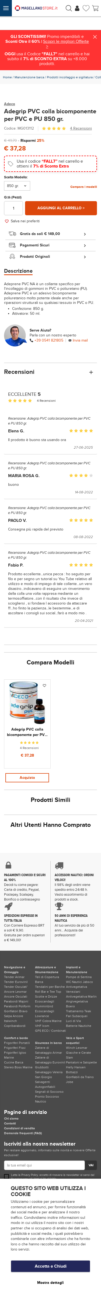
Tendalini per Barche (50, 987)
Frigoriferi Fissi (15, 1048)
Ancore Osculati (15, 996)
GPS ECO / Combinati (50, 1031)
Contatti (10, 1123)
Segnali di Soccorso (49, 1092)
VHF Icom (42, 1026)
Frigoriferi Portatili (17, 1043)
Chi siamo (11, 1118)
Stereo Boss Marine (18, 1067)
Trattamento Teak (78, 1011)
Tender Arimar (14, 977)
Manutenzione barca (29, 77)
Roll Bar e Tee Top (48, 992)
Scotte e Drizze (46, 996)
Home (7, 77)
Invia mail (80, 340)
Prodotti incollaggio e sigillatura (70, 77)
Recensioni (50, 372)
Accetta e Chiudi (51, 1266)
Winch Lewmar (76, 1048)
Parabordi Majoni (16, 1001)
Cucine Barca (13, 1062)
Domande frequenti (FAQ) (23, 1133)
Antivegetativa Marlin (81, 996)
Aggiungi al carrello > (61, 208)
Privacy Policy (29, 1175)
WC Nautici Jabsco (79, 982)
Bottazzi (72, 1072)
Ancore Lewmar (15, 992)
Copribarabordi (15, 1026)
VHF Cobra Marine (48, 1021)
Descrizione (18, 271)
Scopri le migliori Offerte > (66, 44)
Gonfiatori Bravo (15, 1011)
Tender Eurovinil (16, 982)
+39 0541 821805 (48, 340)
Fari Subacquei (77, 1016)
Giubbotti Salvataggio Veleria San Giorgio (48, 1072)
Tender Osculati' (15, 987)
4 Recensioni (81, 128)
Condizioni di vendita (19, 1128)
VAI (91, 1165)
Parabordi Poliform (17, 1006)
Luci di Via (73, 1021)
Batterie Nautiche (78, 1026)
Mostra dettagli (50, 1282)
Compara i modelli (83, 187)
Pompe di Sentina (79, 977)
